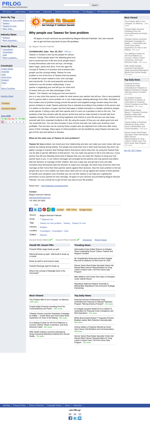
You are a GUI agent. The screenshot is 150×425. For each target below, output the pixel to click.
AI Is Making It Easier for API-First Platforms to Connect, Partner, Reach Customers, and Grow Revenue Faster (48, 325)
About (67, 405)
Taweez (6, 23)
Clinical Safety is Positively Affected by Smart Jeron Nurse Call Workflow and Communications (94, 328)
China (4, 83)
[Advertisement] (99, 72)
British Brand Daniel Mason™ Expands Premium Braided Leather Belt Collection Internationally (94, 319)
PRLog (67, 51)
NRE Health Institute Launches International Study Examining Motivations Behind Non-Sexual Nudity (49, 334)
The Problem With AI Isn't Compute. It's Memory (48, 300)
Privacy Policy (19, 405)
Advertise (77, 405)
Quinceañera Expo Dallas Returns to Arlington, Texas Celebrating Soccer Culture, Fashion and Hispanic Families (93, 251)
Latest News (20, 12)
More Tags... (8, 29)
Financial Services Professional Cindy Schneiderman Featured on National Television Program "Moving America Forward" (93, 302)
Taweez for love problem (13, 20)
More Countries (8, 88)
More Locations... (10, 58)
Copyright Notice (54, 405)
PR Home (7, 12)
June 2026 (6, 116)
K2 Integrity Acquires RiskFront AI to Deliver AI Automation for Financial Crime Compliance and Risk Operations (93, 311)
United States (7, 69)
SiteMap (6, 405)
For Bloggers (88, 12)
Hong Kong (6, 77)
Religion (6, 38)
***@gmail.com (46, 219)
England (5, 80)
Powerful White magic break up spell (44, 249)
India (4, 55)
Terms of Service (36, 405)
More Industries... (10, 40)
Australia (5, 71)
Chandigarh (8, 49)
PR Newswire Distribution (108, 12)
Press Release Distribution (15, 6)
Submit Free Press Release (67, 12)
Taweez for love (9, 26)
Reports (43, 235)
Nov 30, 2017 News (132, 150)
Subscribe (47, 12)
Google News (86, 210)
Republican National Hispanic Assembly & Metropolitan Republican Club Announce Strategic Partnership (94, 286)
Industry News (7, 96)
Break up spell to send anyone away (44, 261)
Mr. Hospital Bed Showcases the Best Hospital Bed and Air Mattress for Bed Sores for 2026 (93, 259)
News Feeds (34, 12)
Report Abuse (101, 240)
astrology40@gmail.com (40, 198)
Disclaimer (87, 240)
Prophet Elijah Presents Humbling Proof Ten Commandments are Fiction (47, 307)
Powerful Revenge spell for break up (44, 266)
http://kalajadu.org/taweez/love (54, 186)
